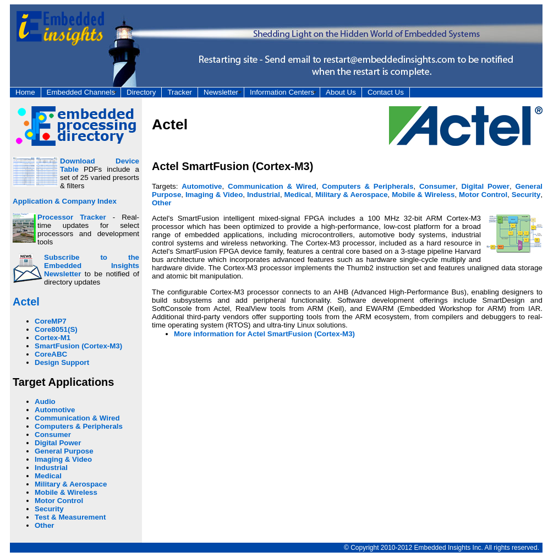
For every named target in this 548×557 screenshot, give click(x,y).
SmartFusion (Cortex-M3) (78, 346)
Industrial (51, 467)
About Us (341, 92)
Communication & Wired (77, 418)
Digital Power (58, 443)
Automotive (55, 410)
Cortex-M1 (52, 338)
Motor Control (59, 500)
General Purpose (64, 451)
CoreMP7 (51, 321)
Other (44, 525)
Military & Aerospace (71, 484)
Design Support (62, 362)
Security (49, 509)
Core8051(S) (56, 329)
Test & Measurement (70, 517)
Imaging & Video (63, 459)
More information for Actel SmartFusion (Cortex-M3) (264, 334)
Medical (48, 476)
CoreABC (51, 354)
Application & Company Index (65, 201)
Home (25, 92)
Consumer (53, 434)
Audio (45, 401)
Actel (26, 302)
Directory (141, 92)
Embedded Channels (81, 92)
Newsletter (221, 92)
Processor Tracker (71, 217)
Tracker (179, 92)
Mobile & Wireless (66, 492)
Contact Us (386, 92)
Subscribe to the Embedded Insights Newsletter (91, 265)
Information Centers (282, 92)
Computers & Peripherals (79, 426)
